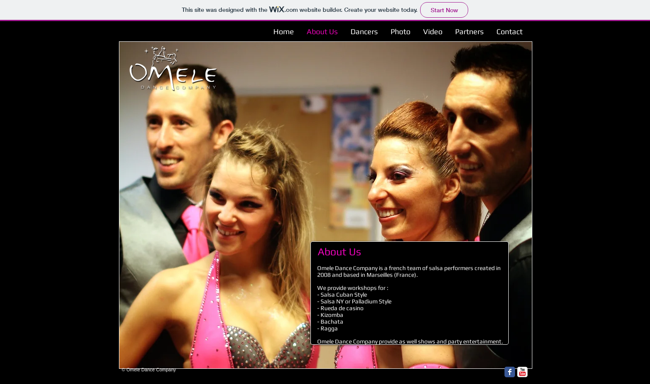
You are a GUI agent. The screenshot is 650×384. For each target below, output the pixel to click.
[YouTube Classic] (522, 372)
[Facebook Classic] (509, 372)
